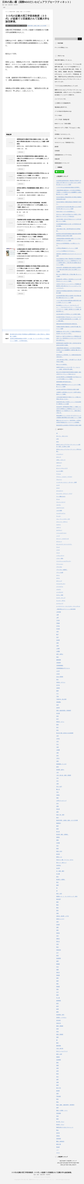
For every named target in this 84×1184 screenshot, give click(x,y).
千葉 (57, 696)
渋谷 (57, 935)
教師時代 (58, 823)
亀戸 (57, 634)
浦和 (57, 927)
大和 (57, 735)
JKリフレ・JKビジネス (62, 436)
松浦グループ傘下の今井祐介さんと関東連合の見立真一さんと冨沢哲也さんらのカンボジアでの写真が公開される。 (68, 338)
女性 (57, 755)
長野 (57, 1093)
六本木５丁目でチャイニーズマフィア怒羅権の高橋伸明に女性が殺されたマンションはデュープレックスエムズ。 (68, 286)
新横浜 (58, 837)
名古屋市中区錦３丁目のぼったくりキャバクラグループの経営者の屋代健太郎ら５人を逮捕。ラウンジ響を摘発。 (68, 319)
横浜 (57, 904)
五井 (57, 637)
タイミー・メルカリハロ (62, 538)
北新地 (58, 688)
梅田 (57, 902)
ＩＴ (57, 1150)
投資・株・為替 (60, 814)
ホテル (58, 578)
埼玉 (57, 730)
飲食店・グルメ (60, 1124)
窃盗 (57, 989)
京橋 (57, 643)
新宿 (57, 828)
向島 (57, 716)
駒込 (57, 1130)
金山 (57, 1076)
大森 (57, 747)
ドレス (58, 552)
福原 (57, 981)
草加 (57, 1031)
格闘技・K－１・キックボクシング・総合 (66, 896)
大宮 (57, 741)
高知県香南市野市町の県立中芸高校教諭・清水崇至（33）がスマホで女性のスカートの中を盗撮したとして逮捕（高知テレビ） (32, 205)
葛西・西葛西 (59, 1034)
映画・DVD (59, 851)
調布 (57, 1062)
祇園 (57, 969)
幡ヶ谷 (58, 789)
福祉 (57, 983)
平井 (57, 792)
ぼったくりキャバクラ (62, 468)
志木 (57, 803)
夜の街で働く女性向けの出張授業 (64, 733)
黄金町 (58, 1147)
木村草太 (58, 865)
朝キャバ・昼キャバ (61, 862)
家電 (57, 766)
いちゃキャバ (59, 454)
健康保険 (58, 659)
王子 (57, 952)
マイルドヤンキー (60, 583)
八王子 (58, 671)
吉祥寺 (58, 707)
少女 (57, 778)
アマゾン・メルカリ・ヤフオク (64, 476)
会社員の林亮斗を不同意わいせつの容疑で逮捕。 (68, 314)
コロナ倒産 (59, 510)
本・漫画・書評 (60, 871)
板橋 (57, 885)
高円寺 (58, 1133)
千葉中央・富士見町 (61, 699)
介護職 (58, 651)
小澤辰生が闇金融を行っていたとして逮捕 (67, 248)
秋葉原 (58, 986)
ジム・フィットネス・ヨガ (63, 519)
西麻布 (58, 1057)
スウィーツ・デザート (62, 521)
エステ (58, 485)
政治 (57, 817)
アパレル (58, 474)
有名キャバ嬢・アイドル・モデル (64, 859)
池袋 (57, 913)
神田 (57, 978)
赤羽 (57, 1071)
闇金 (57, 1102)
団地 (57, 724)
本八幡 (58, 874)
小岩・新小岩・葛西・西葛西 (63, 775)
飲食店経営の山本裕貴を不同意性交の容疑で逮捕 (68, 425)
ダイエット (59, 541)
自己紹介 (58, 1020)
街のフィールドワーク (62, 1051)
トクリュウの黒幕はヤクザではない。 (66, 251)
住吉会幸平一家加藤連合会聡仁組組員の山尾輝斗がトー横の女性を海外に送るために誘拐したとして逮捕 (68, 269)
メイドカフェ (59, 586)
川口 (57, 781)
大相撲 (58, 750)
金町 (57, 1079)
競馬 (57, 995)
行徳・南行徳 (59, 1048)
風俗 (57, 1119)
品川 (57, 719)
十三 (57, 693)
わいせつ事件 (59, 471)
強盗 (57, 797)
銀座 (57, 1085)
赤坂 (57, 1068)
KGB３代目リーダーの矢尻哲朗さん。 (66, 211)
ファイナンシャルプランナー (63, 561)
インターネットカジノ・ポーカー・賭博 (66, 482)
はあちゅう (59, 462)
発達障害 (58, 958)
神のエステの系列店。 (62, 364)
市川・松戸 (59, 786)
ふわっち (58, 465)
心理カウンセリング (61, 800)
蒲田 (57, 1037)
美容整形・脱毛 (60, 1014)
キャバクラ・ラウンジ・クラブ (64, 493)
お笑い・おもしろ (60, 459)
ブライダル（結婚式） (62, 569)
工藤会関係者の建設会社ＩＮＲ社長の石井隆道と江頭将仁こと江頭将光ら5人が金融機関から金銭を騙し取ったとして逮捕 (69, 192)
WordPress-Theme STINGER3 (42, 1177)
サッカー (58, 516)
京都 (57, 645)
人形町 (58, 648)
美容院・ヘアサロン (61, 1017)
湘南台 (58, 938)
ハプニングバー (60, 555)
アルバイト (59, 479)
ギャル (58, 499)
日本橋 (58, 843)
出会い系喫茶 (59, 676)
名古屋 (58, 713)
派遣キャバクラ (60, 919)
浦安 (57, 930)
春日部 (58, 854)
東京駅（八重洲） (60, 879)
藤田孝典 (58, 1045)
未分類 (58, 868)
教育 (57, 826)
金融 (57, 1082)
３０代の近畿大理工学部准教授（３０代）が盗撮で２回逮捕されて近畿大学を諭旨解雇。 (42, 1172)
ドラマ (58, 550)
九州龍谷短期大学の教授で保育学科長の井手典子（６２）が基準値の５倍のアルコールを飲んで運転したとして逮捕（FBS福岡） (33, 251)
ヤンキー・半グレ (60, 600)
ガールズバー (59, 490)
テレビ (58, 547)
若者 (57, 1028)
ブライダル (59, 566)
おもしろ (58, 457)
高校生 (58, 1135)
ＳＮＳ (58, 1152)
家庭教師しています (61, 764)
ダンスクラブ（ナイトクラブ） (64, 544)
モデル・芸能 (59, 595)
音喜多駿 (58, 1113)
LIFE (57, 439)
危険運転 (58, 702)
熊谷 (57, 947)
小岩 (57, 772)
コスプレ (58, 505)
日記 (57, 845)
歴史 (57, 910)
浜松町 (58, 924)
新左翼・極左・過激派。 (62, 834)
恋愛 (57, 806)
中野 (57, 631)
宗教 (57, 761)
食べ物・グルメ (60, 1121)
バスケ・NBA (59, 558)
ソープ (58, 536)
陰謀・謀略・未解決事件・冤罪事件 (65, 1104)
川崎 (57, 783)
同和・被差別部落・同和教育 (63, 710)
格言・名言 (59, 893)
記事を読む (20, 152)
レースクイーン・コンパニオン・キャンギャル (68, 606)
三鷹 (57, 614)
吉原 (57, 705)
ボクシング (59, 581)
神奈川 (58, 972)
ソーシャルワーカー (61, 533)
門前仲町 (58, 1096)
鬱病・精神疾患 (60, 1141)
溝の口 (58, 941)
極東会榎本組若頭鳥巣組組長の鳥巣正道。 (67, 323)
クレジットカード (60, 502)
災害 (57, 944)
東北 (57, 882)
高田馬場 (58, 1138)
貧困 (57, 1065)
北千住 (58, 685)
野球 (57, 1073)
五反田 (58, 640)
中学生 (58, 626)
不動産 (58, 623)
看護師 (58, 964)
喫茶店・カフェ (60, 721)
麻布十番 (58, 1144)
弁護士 (58, 795)
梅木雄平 (58, 899)
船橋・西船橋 (59, 1026)
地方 (57, 727)
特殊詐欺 (58, 950)
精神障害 (58, 1000)
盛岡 (57, 961)
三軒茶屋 (58, 612)
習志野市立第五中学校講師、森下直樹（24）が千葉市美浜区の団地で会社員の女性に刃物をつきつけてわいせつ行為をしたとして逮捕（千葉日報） (33, 283)
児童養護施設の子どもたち (63, 668)
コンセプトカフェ (60, 513)
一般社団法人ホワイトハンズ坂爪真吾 (66, 609)
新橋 (57, 840)
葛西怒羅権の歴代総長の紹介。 (64, 381)
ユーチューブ (59, 603)
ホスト (58, 575)
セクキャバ (59, 530)
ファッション (59, 564)
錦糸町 (58, 1090)
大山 (57, 744)
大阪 (57, 752)
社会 (57, 966)
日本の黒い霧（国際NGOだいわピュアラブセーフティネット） (37, 2)
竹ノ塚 (58, 997)
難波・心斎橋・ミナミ (62, 1110)
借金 (57, 657)
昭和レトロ (59, 857)
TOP (4, 7)
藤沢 (57, 1042)
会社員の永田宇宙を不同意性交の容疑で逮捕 (67, 389)
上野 (57, 617)
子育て (58, 758)
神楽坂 (58, 975)
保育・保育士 (59, 654)
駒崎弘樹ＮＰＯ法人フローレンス (64, 1127)
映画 (57, 848)
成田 (57, 812)
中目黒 (58, 628)
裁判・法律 (59, 1054)
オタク (58, 488)
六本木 (58, 674)
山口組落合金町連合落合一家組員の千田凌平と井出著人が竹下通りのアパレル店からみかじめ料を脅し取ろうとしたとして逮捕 (68, 182)
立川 (57, 992)
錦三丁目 (58, 1088)
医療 (57, 690)
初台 (57, 679)
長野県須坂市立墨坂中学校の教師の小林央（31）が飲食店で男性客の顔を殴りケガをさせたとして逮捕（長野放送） (33, 141)
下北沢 (58, 620)
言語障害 (58, 1059)
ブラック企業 (59, 572)
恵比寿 (58, 809)
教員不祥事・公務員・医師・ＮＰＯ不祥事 (37, 25)
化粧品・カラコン (60, 682)
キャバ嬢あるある (60, 496)
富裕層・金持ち (60, 769)
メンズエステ (59, 592)
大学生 (58, 738)
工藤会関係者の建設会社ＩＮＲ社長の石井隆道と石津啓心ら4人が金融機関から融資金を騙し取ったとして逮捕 (69, 350)
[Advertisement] (17, 110)
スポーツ (58, 527)
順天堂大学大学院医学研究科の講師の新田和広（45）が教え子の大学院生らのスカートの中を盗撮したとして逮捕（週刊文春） (33, 158)
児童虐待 (58, 662)
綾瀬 (57, 1009)
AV (57, 433)
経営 (57, 1003)
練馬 (57, 1012)
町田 (57, 955)
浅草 (57, 921)
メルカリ (58, 589)
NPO (57, 441)
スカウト (58, 524)
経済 (57, 1006)
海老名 (58, 933)
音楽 (57, 1116)
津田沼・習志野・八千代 (62, 916)
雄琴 (57, 1107)
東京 (57, 876)
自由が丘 (58, 1023)
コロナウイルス (60, 507)
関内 (57, 1099)
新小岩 (58, 831)
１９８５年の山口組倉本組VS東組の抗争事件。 (68, 187)
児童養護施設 (59, 665)
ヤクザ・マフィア (60, 597)
